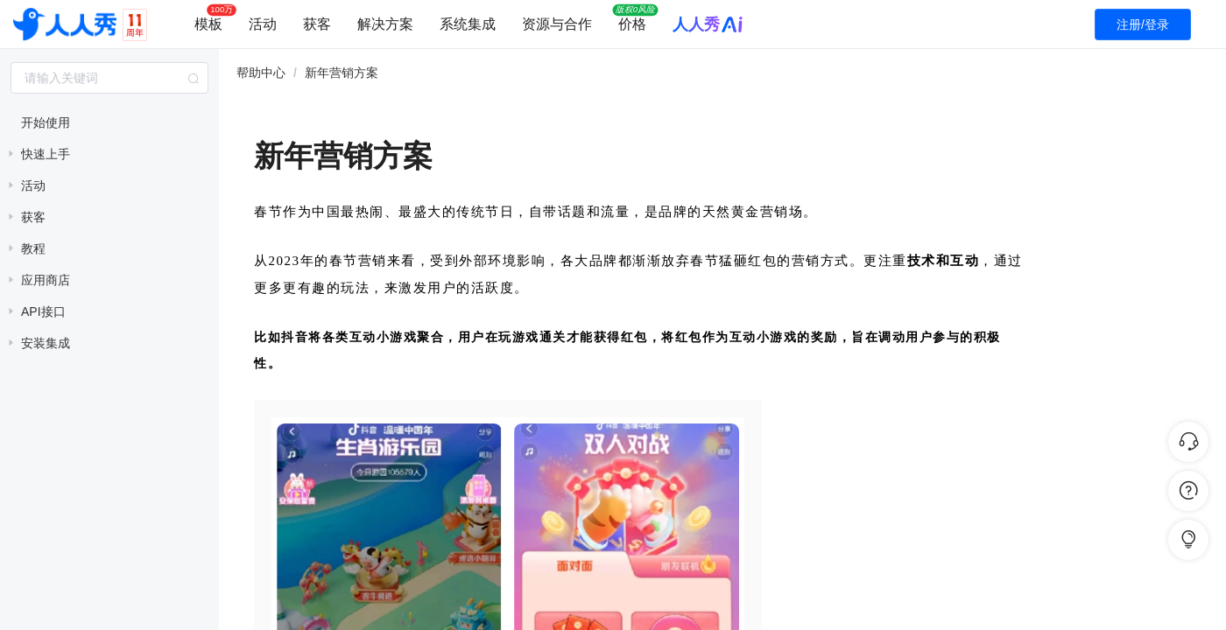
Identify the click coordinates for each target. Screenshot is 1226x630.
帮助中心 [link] (260, 73)
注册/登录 (1143, 25)
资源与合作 (557, 24)
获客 (317, 24)
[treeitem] (109, 122)
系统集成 (468, 24)
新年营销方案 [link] (341, 73)
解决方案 (385, 24)
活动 (263, 24)
